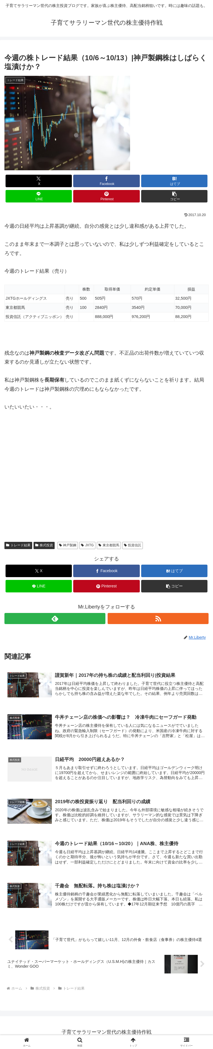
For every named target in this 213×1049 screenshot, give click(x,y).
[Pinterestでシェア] (106, 196)
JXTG (87, 545)
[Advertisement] (106, 477)
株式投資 (44, 545)
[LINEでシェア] (39, 196)
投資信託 (132, 545)
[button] (174, 196)
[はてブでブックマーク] (174, 181)
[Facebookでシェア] (106, 181)
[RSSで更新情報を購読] (158, 618)
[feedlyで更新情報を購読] (54, 618)
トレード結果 (18, 545)
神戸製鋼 (68, 545)
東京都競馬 (108, 545)
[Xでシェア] (39, 181)
